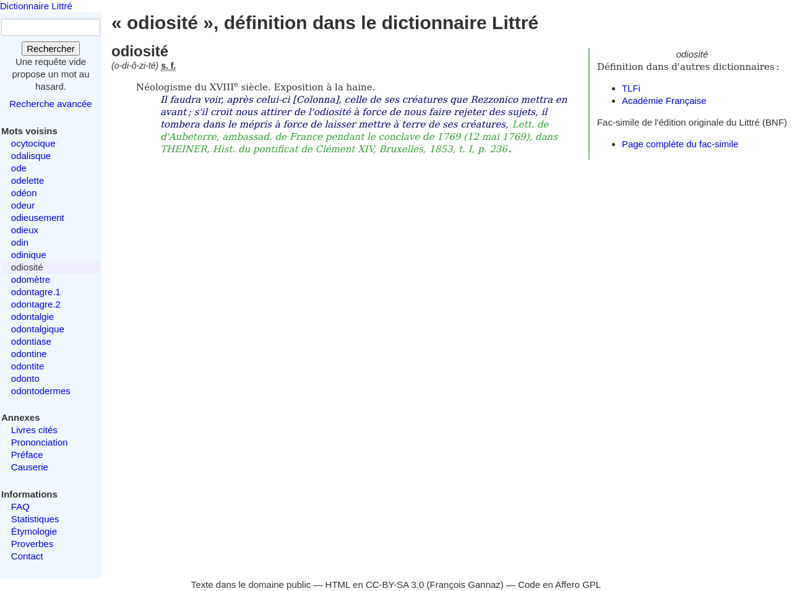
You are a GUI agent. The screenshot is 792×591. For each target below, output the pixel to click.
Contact (27, 556)
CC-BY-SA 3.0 (395, 584)
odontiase (31, 341)
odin (19, 242)
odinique (28, 254)
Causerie (29, 467)
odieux (24, 230)
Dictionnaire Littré (36, 6)
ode (19, 168)
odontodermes (41, 391)
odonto (25, 378)
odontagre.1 (36, 292)
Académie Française (664, 100)
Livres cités (34, 430)
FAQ (20, 506)
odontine (29, 353)
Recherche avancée (50, 103)
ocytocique (33, 143)
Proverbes (32, 543)
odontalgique (37, 329)
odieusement (37, 217)
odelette (27, 180)
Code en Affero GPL (559, 584)
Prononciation (39, 442)
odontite (27, 366)
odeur (23, 205)
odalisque (31, 155)
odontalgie (32, 316)
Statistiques (35, 519)
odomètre (30, 279)
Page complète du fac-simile (680, 144)
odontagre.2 (36, 304)
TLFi (631, 88)
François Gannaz (465, 584)
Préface (27, 454)
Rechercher (51, 48)
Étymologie (34, 531)
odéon (24, 193)
